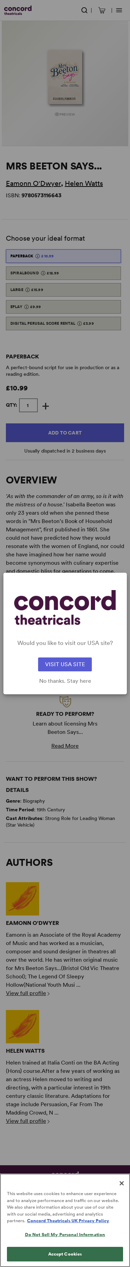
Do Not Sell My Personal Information (65, 1240)
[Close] (121, 1189)
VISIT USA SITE (65, 664)
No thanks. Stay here (65, 681)
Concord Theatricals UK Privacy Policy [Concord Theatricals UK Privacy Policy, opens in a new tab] (68, 1227)
